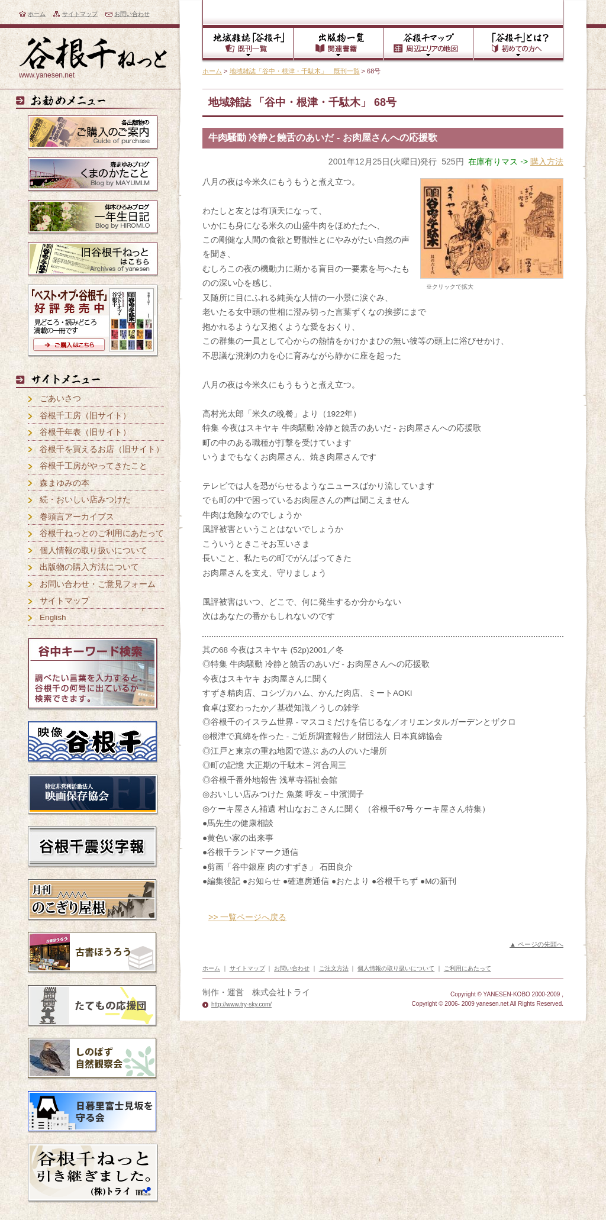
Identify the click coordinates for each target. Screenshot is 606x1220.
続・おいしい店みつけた (85, 499)
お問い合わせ (132, 14)
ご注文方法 (334, 968)
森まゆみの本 (64, 483)
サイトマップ (80, 14)
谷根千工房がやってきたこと (93, 465)
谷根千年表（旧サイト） (85, 432)
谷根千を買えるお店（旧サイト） (102, 449)
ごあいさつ (60, 398)
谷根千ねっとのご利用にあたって (102, 533)
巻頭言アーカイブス (77, 516)
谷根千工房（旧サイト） (85, 415)
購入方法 (546, 161)
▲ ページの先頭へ (536, 944)
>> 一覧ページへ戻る (247, 917)
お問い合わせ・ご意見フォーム (98, 584)
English (53, 617)
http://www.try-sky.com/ (241, 1004)
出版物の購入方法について (89, 567)
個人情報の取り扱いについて (93, 550)
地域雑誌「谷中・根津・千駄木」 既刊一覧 (295, 71)
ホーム (37, 14)
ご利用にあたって (467, 968)
